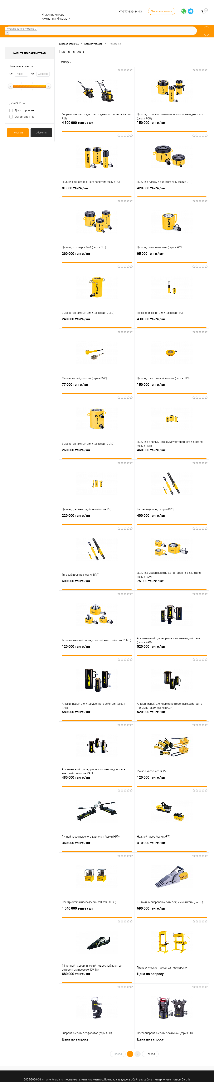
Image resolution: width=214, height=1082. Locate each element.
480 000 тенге (97, 780)
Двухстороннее (24, 110)
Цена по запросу (172, 977)
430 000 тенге (172, 322)
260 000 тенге (97, 257)
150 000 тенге (172, 126)
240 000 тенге (97, 322)
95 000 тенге (172, 257)
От (10, 73)
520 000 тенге (172, 649)
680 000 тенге (97, 977)
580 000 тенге (97, 715)
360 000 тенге (97, 846)
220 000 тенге (97, 518)
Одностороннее (24, 116)
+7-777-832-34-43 (130, 11)
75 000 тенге (172, 584)
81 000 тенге (97, 191)
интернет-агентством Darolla (172, 1079)
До (32, 73)
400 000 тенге (172, 518)
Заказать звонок (161, 11)
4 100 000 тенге (97, 126)
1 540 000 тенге (97, 911)
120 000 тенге (97, 649)
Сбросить (41, 132)
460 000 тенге (172, 453)
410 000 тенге (172, 846)
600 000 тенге (97, 584)
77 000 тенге (97, 388)
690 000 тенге (172, 911)
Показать (17, 132)
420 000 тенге (172, 191)
